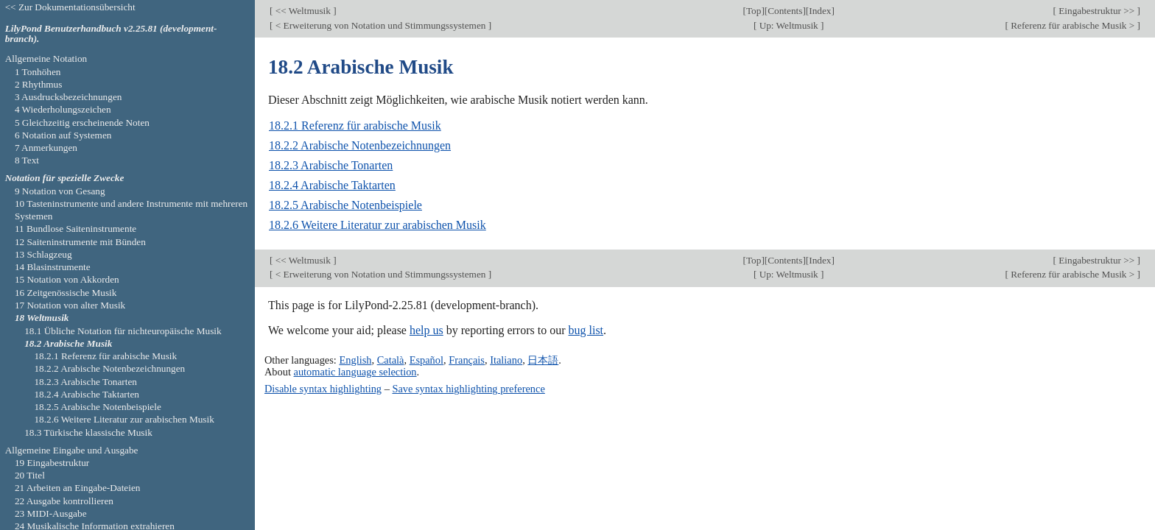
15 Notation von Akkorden (67, 279)
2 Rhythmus (39, 84)
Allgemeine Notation (46, 58)
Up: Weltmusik (788, 25)
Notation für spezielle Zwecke (64, 177)
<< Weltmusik (303, 10)
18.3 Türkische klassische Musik (88, 432)
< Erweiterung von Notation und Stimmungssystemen (380, 25)
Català (390, 360)
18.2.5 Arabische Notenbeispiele (345, 205)
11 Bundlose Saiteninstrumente (75, 228)
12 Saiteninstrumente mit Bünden (80, 241)
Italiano (506, 360)
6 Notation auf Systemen (63, 135)
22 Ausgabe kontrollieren (64, 500)
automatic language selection (355, 372)
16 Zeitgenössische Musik (66, 292)
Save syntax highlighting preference (468, 389)
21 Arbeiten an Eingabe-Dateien (78, 487)
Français (467, 360)
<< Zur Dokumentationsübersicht (70, 7)
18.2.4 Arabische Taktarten (332, 185)
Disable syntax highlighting (323, 389)
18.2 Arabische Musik (68, 343)
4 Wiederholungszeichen (63, 109)
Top (753, 10)
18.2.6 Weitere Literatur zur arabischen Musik (377, 225)
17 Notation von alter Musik (70, 305)
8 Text (27, 160)
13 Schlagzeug (43, 254)
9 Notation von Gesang (60, 191)
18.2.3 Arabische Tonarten (331, 165)
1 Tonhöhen (38, 71)
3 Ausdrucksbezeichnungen (68, 96)
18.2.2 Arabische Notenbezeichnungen (360, 145)
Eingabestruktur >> (1096, 10)
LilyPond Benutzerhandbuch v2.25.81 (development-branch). (111, 34)
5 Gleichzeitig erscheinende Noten (82, 122)
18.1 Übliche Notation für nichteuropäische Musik (122, 330)
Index (820, 10)
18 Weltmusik (42, 317)
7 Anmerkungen (46, 147)
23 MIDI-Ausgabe (51, 513)
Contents (785, 10)
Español (426, 360)
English (355, 360)
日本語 (542, 360)
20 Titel (30, 475)
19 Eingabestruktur (52, 462)
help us (426, 330)
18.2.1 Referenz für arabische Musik (355, 125)
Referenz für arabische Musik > (1072, 25)
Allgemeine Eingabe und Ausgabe (71, 450)
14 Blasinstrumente (53, 266)
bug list (585, 330)
